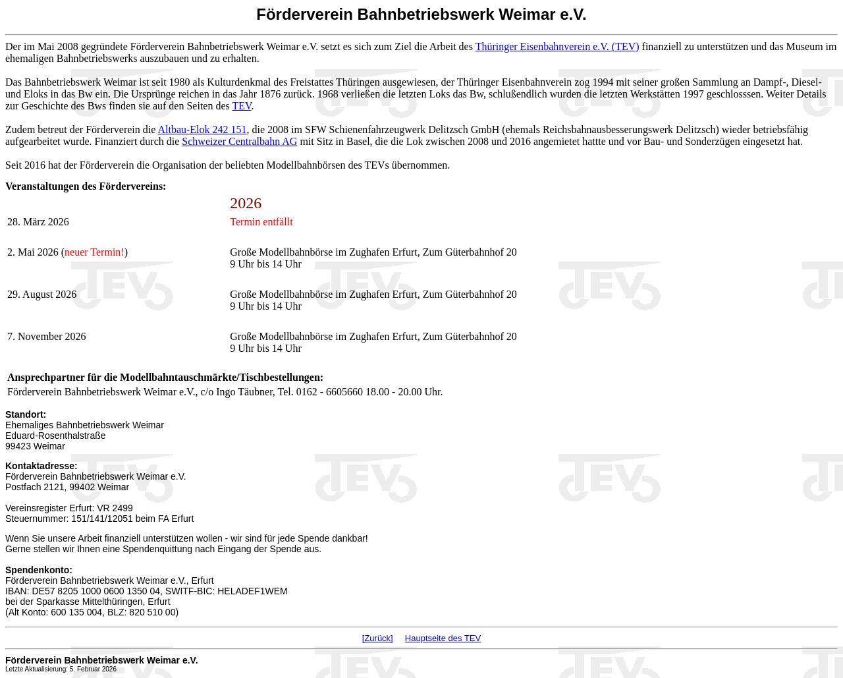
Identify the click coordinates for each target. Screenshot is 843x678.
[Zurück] (377, 638)
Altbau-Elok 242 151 (201, 129)
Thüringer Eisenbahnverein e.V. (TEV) (557, 46)
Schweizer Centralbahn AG (239, 141)
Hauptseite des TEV (443, 638)
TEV (242, 105)
